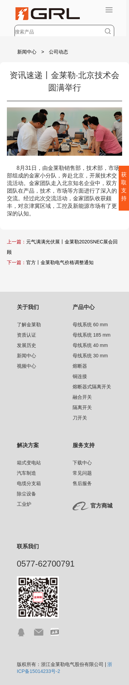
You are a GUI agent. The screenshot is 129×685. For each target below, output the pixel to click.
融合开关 (82, 397)
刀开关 (80, 418)
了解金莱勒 (29, 324)
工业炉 (24, 504)
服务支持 (84, 445)
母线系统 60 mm (90, 324)
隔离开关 (82, 407)
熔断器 (80, 366)
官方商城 (101, 506)
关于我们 (28, 307)
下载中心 (82, 462)
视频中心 (26, 366)
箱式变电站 (29, 462)
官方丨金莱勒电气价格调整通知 (60, 262)
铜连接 (80, 376)
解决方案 (28, 445)
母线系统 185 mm (91, 335)
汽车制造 (26, 473)
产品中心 (84, 307)
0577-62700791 (46, 563)
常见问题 (82, 473)
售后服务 (82, 483)
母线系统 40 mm (90, 345)
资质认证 (26, 335)
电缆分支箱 (29, 483)
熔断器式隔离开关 (92, 386)
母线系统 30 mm (90, 355)
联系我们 (28, 546)
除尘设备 (26, 493)
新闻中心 (26, 52)
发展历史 (26, 345)
